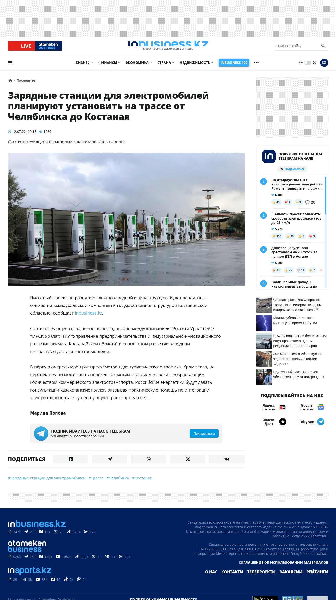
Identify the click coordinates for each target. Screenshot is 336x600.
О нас (223, 579)
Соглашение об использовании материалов (283, 569)
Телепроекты (268, 579)
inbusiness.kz (88, 317)
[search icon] (323, 48)
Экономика (137, 66)
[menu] (10, 66)
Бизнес (83, 66)
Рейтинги (318, 579)
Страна (164, 66)
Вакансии (295, 579)
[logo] (168, 47)
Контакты (243, 579)
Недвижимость (195, 66)
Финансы (107, 66)
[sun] (301, 66)
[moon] (314, 66)
